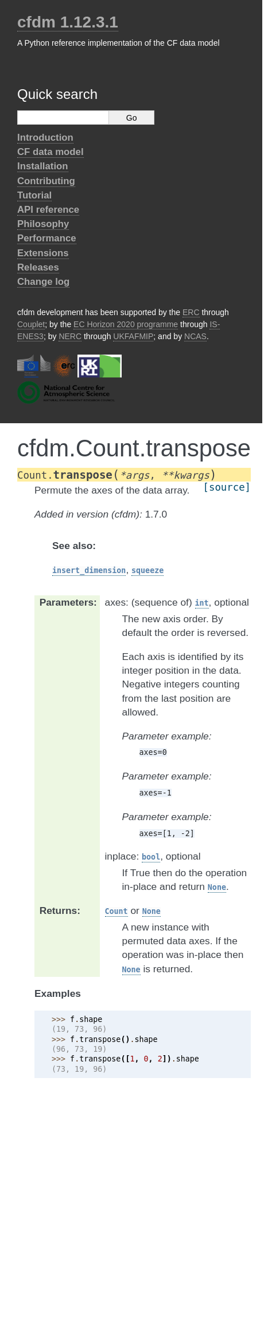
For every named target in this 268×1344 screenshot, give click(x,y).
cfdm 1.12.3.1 (67, 22)
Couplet (31, 324)
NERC (70, 336)
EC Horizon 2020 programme (125, 324)
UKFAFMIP (133, 336)
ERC (191, 312)
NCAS (195, 336)
